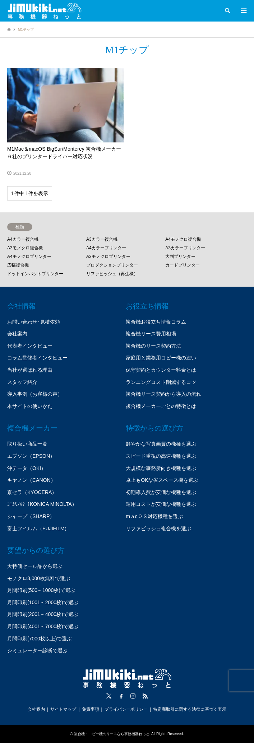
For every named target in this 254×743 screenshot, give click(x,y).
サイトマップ (63, 709)
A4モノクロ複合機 (183, 239)
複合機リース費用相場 (151, 334)
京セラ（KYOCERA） (32, 492)
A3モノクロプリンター (108, 256)
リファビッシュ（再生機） (112, 273)
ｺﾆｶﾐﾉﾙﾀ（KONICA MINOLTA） (42, 504)
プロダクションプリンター (112, 265)
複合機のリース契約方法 (153, 346)
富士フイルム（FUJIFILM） (38, 528)
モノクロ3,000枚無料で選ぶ (38, 578)
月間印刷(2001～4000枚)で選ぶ (42, 614)
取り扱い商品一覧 (27, 444)
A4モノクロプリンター (29, 256)
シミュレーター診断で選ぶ (37, 650)
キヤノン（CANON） (31, 480)
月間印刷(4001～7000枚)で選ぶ (42, 626)
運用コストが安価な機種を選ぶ (161, 504)
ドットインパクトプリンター (35, 273)
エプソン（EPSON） (31, 456)
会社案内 (17, 334)
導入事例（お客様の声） (35, 394)
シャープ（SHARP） (31, 516)
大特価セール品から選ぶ (35, 566)
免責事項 (90, 709)
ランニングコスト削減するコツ (161, 382)
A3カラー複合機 (101, 239)
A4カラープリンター (106, 247)
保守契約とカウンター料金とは (161, 370)
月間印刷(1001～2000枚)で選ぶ (42, 602)
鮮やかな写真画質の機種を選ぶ (161, 444)
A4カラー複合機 (22, 239)
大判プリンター (180, 256)
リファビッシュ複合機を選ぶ (158, 528)
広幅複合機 (18, 265)
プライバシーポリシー (126, 709)
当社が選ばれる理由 (29, 370)
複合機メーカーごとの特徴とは (161, 406)
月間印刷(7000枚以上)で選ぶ (39, 638)
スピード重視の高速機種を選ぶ (161, 456)
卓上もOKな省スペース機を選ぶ (162, 480)
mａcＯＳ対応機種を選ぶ (154, 516)
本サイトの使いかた (29, 406)
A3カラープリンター (185, 247)
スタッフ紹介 (22, 382)
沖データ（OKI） (26, 468)
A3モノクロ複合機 (25, 247)
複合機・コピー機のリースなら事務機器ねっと (111, 734)
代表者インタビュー (29, 346)
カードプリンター (182, 265)
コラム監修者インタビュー (37, 358)
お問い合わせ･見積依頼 (33, 322)
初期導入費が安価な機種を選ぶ (161, 492)
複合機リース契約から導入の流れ (163, 394)
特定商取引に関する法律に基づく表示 (189, 709)
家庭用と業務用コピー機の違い (161, 358)
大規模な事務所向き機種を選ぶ (161, 468)
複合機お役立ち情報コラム (156, 322)
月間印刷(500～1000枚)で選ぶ (41, 590)
